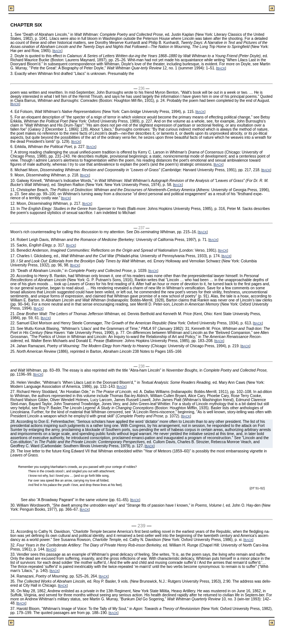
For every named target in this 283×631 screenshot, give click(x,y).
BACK (57, 51)
